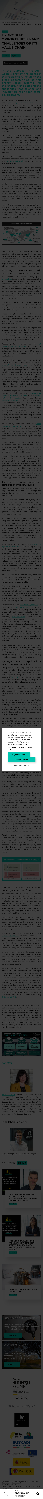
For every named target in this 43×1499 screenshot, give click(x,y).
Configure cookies (21, 765)
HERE (10, 749)
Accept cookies (21, 760)
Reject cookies (18, 755)
